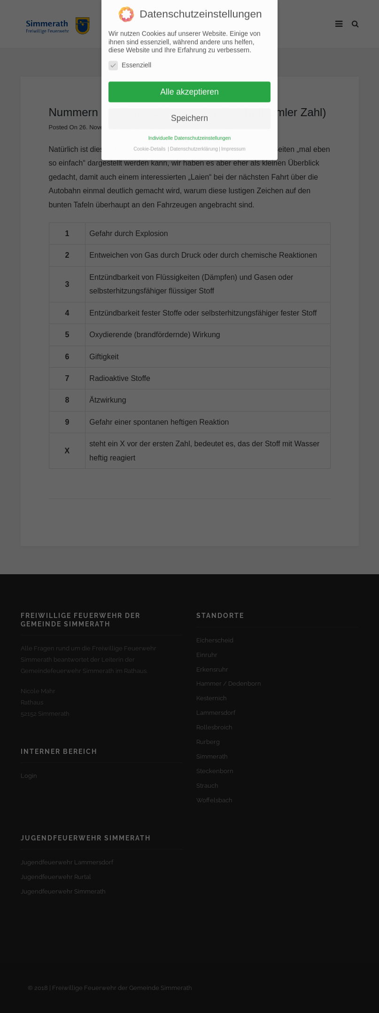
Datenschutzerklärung (194, 140)
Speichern (189, 109)
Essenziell (129, 56)
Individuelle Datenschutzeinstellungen (189, 129)
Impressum (233, 140)
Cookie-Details (149, 140)
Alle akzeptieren (189, 82)
